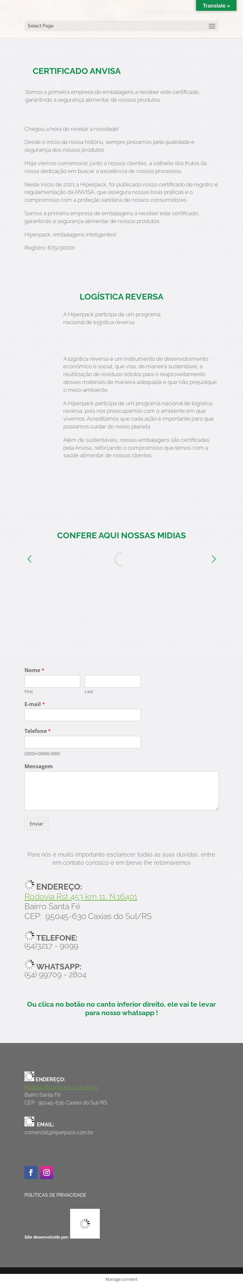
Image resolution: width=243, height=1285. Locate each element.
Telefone (37, 731)
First (28, 691)
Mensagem (38, 766)
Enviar (36, 824)
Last (89, 691)
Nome (34, 670)
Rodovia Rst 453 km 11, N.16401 (80, 896)
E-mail (34, 704)
